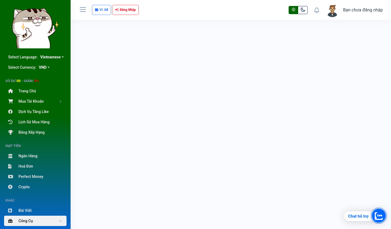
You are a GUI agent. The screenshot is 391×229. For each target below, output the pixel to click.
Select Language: (34, 57)
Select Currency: (27, 67)
